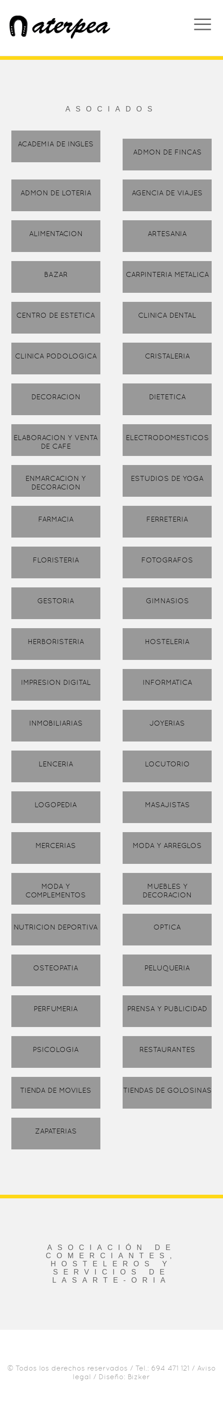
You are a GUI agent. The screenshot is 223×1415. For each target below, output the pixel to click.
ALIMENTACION (56, 233)
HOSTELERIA (167, 641)
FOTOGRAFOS (167, 560)
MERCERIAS (55, 845)
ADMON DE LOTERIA (55, 193)
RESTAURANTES (167, 1049)
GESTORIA (55, 600)
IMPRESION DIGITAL (56, 682)
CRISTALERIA (167, 356)
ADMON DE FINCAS (167, 152)
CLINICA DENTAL (167, 315)
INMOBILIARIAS (56, 723)
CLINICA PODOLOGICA (56, 356)
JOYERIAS (167, 723)
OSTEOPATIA (55, 968)
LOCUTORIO (167, 764)
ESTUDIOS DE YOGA (167, 478)
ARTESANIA (167, 233)
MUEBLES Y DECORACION (167, 890)
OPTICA (167, 927)
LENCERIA (56, 764)
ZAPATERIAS (56, 1131)
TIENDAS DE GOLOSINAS (167, 1090)
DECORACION (55, 397)
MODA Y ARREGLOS (167, 845)
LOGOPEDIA (56, 804)
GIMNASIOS (167, 600)
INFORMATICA (167, 682)
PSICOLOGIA (56, 1049)
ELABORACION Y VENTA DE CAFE (56, 442)
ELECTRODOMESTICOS (167, 437)
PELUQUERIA (167, 968)
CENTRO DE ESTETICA (55, 315)
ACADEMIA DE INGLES (56, 144)
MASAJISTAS (167, 804)
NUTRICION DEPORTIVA (56, 927)
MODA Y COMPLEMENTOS (55, 890)
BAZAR (56, 274)
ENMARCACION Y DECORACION (55, 482)
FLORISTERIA (56, 560)
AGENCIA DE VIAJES (167, 193)
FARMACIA (56, 519)
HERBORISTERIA (56, 641)
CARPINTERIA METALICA (167, 274)
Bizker (139, 1376)
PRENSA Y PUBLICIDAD (167, 1008)
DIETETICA (167, 397)
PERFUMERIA (56, 1008)
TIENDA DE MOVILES (55, 1090)
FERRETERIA (167, 519)
